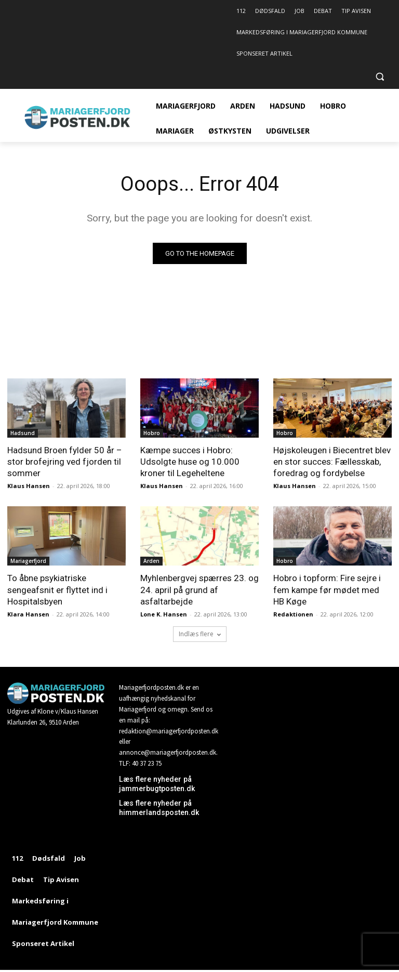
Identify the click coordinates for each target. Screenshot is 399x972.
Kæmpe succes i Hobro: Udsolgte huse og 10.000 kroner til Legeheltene (190, 461)
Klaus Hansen (28, 486)
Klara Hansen (28, 614)
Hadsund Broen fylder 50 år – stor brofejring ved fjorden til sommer (64, 461)
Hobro (151, 433)
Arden (151, 560)
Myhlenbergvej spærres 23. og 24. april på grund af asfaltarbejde (199, 589)
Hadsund (22, 433)
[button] (379, 76)
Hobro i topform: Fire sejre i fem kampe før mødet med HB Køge (327, 589)
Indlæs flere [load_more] (200, 633)
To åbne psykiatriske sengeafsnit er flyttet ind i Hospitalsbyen (57, 589)
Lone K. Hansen (163, 614)
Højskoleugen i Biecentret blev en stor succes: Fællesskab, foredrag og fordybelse (332, 461)
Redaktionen (293, 614)
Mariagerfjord (28, 560)
